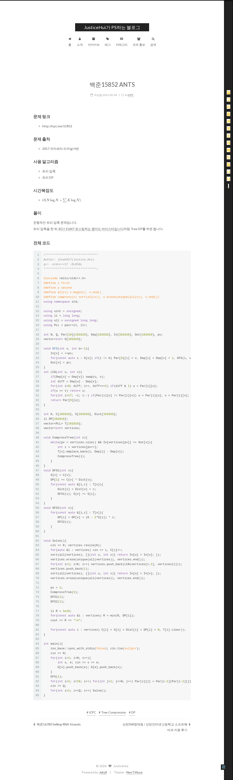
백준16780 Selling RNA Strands (61, 721)
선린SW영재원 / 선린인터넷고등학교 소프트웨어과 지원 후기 (161, 724)
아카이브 (98, 41)
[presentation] (66, 197)
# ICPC (95, 709)
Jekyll (107, 772)
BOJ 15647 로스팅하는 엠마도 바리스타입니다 (95, 226)
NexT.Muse (139, 772)
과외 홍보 (143, 41)
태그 (112, 41)
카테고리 (126, 41)
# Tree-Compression (116, 709)
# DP (136, 709)
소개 (84, 41)
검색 (158, 41)
